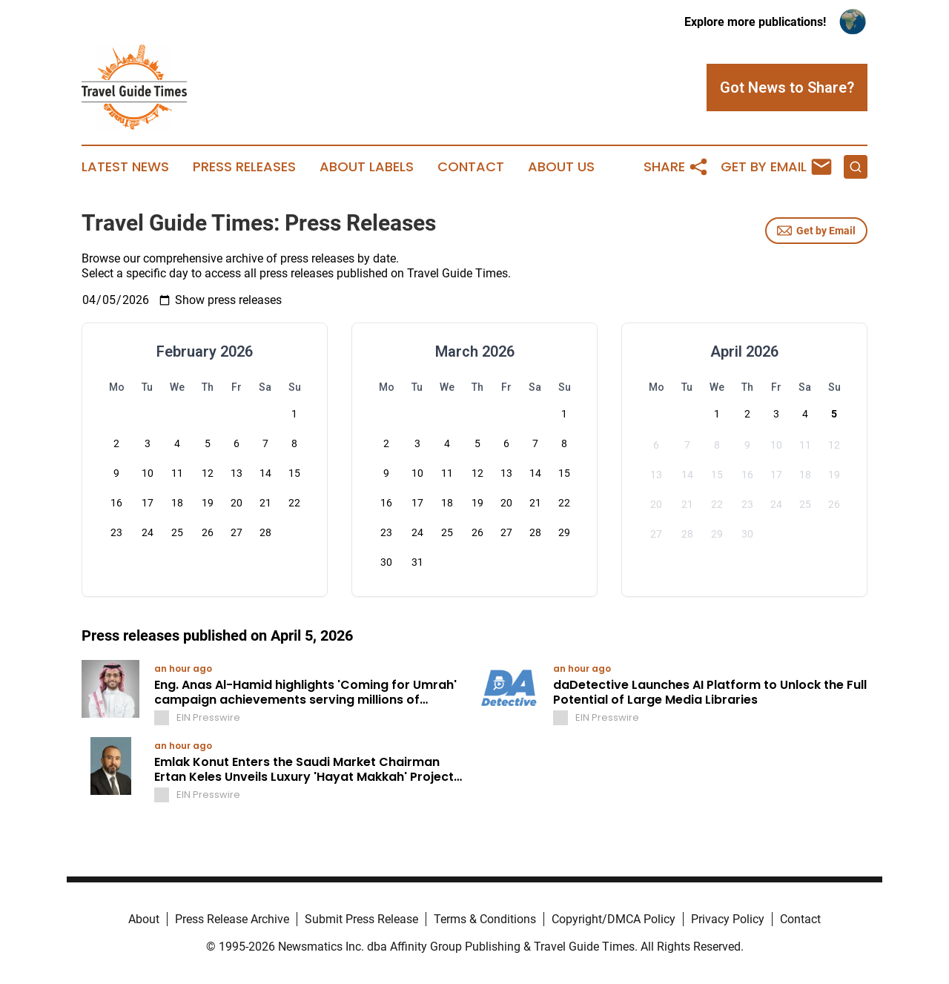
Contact (470, 167)
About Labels (367, 167)
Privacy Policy (727, 919)
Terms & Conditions (485, 919)
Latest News (125, 167)
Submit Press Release (361, 919)
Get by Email (816, 230)
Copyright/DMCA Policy (613, 919)
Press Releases (244, 167)
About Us (561, 167)
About (143, 919)
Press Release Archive (232, 919)
